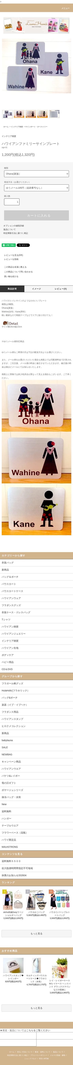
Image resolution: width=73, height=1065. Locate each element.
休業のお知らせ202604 (14, 875)
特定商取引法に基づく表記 (15, 233)
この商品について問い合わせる (16, 272)
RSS (41, 1059)
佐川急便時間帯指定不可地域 (17, 868)
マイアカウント (8, 1036)
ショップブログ (30, 1059)
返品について (9, 229)
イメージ (36, 289)
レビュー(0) (61, 289)
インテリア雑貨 (17, 127)
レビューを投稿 (9, 259)
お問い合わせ (7, 1043)
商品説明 (12, 289)
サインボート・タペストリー (36, 127)
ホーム (6, 127)
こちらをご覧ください (38, 1030)
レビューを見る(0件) (11, 255)
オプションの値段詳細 (13, 226)
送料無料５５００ (11, 861)
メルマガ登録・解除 (57, 1055)
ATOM (46, 1059)
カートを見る (43, 1036)
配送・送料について (42, 1052)
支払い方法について (24, 1052)
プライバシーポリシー (38, 1055)
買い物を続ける (9, 276)
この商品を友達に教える (13, 267)
